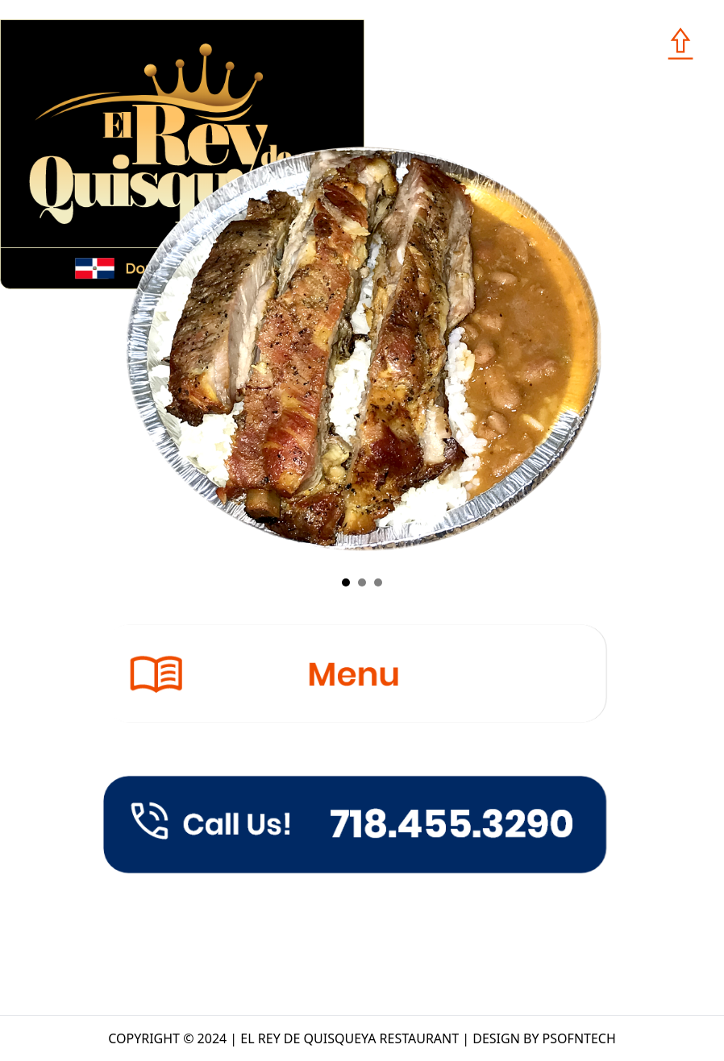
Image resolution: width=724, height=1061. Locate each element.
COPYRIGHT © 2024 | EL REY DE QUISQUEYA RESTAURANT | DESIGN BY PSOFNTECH (362, 1038)
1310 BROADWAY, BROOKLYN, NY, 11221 (376, 911)
